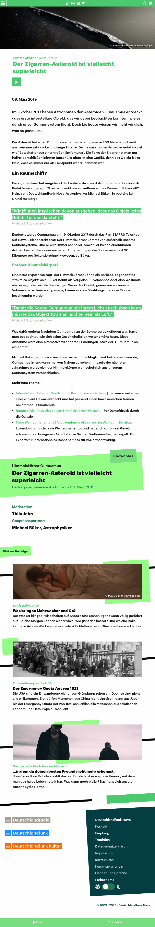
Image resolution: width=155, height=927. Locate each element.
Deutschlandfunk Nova (113, 819)
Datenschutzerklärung (112, 846)
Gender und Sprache (111, 873)
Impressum (104, 853)
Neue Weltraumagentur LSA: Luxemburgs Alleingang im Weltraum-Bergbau (74, 422)
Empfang (102, 833)
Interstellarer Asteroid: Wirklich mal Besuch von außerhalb (61, 393)
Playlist (116, 922)
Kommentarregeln (109, 866)
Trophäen (102, 839)
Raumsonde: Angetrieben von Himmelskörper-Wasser (57, 410)
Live (39, 922)
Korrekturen (104, 860)
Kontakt (101, 826)
